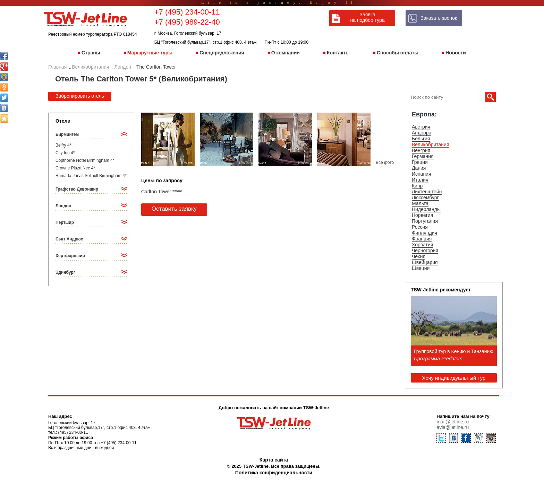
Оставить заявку (174, 208)
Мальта (420, 203)
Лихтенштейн (427, 191)
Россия (420, 227)
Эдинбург (65, 272)
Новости (455, 52)
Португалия (425, 221)
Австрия (421, 127)
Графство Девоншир (77, 189)
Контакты (338, 52)
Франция (422, 239)
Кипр (417, 185)
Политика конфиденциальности (273, 472)
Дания (419, 168)
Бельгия (421, 138)
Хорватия (422, 244)
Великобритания (430, 144)
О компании (285, 52)
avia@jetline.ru (452, 427)
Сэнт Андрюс (69, 239)
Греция (420, 162)
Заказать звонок (438, 18)
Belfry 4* (63, 145)
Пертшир (65, 222)
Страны (91, 52)
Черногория (425, 250)
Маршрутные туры (149, 52)
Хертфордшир (70, 255)
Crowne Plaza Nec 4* (75, 168)
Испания (421, 174)
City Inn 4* (65, 152)
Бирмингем (67, 134)
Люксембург (425, 197)
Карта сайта (274, 460)
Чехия (418, 256)
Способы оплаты (397, 52)
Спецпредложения (221, 52)
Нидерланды (426, 209)
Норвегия (422, 215)
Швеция (421, 268)
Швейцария (425, 262)
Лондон (63, 205)
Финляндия (424, 233)
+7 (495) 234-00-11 (187, 12)
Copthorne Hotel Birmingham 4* (85, 160)
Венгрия (421, 150)
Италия (420, 180)
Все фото (385, 162)
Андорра (421, 132)
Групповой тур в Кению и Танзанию (453, 351)
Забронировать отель (80, 96)
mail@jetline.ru (452, 421)
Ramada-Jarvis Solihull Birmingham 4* (91, 175)
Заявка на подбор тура (367, 17)
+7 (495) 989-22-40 (187, 22)
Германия (423, 156)
